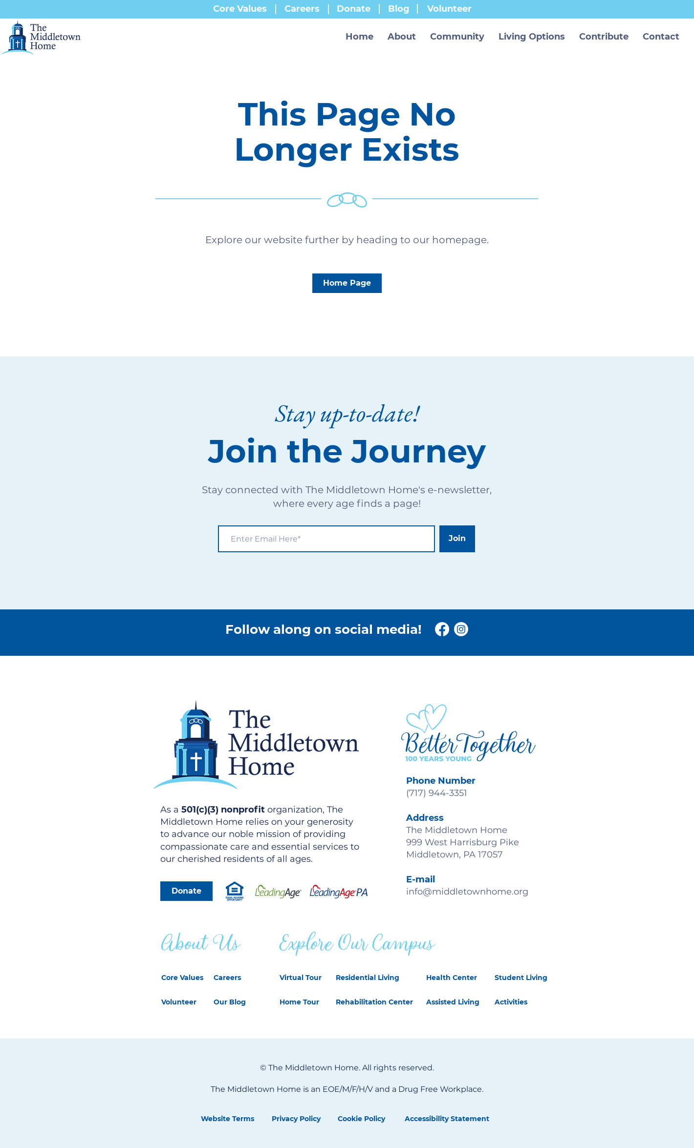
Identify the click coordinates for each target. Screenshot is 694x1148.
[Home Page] (347, 283)
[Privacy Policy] (296, 1119)
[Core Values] (184, 978)
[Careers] (233, 978)
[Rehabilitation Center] (376, 1002)
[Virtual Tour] (303, 978)
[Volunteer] (184, 1002)
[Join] (457, 538)
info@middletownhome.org (467, 891)
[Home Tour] (303, 1002)
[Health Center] (452, 978)
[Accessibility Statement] (447, 1119)
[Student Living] (521, 978)
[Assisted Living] (452, 1002)
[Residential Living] (372, 978)
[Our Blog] (237, 1002)
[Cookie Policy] (361, 1119)
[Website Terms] (227, 1119)
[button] (402, 36)
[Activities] (519, 1002)
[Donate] (186, 891)
